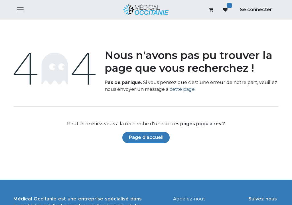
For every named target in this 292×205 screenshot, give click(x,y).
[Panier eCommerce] (211, 10)
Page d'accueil (146, 137)
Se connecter (256, 9)
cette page (182, 89)
